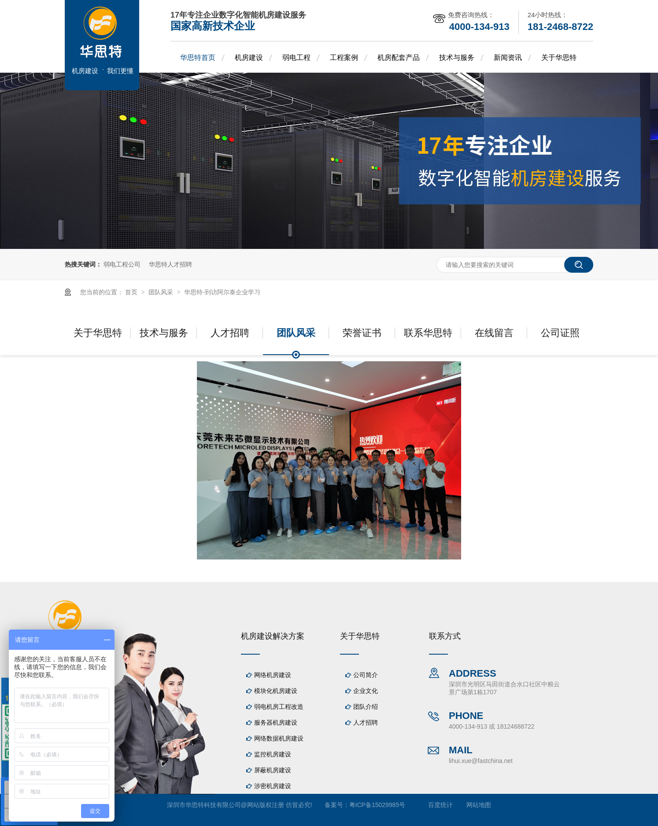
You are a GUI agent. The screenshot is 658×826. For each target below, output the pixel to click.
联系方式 (445, 636)
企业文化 (365, 690)
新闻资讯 (508, 57)
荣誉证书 (362, 332)
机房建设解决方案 (272, 636)
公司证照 (560, 332)
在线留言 (494, 332)
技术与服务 (456, 57)
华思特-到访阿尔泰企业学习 (222, 292)
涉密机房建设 (272, 785)
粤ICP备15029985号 (377, 804)
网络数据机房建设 (278, 738)
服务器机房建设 (275, 722)
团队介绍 (365, 706)
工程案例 (344, 57)
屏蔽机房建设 (272, 770)
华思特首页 (197, 57)
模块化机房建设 (275, 690)
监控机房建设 (272, 754)
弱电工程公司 (122, 264)
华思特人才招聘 (170, 264)
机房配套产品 (398, 57)
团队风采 (161, 292)
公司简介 (365, 674)
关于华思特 (559, 57)
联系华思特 (428, 332)
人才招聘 (230, 332)
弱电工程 (296, 57)
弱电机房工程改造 (278, 706)
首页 (132, 292)
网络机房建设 (272, 674)
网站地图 (478, 804)
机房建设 (249, 57)
